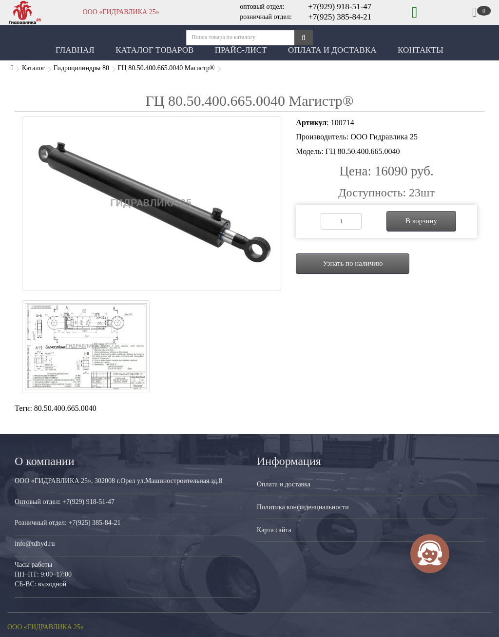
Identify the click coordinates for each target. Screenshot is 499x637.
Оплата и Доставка (332, 50)
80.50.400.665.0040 (65, 408)
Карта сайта (274, 530)
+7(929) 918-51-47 (339, 6)
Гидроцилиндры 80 (81, 68)
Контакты (420, 50)
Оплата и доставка (283, 484)
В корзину (421, 221)
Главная (75, 50)
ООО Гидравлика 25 (384, 137)
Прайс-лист (241, 50)
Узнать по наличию (353, 263)
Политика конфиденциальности (303, 507)
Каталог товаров (154, 50)
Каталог (33, 68)
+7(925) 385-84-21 (339, 16)
